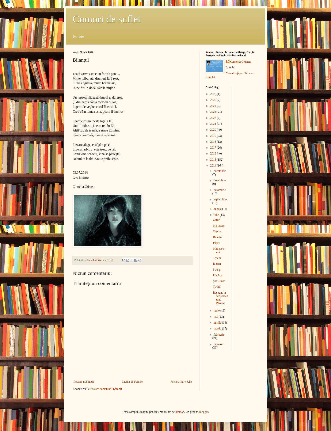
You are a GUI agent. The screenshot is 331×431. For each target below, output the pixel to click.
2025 (213, 100)
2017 (213, 147)
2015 (213, 159)
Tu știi (217, 286)
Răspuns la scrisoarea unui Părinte (220, 298)
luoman (179, 411)
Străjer (217, 269)
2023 (213, 111)
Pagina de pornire (132, 381)
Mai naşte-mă (219, 250)
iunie (217, 310)
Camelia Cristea (240, 61)
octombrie (220, 189)
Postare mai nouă (84, 381)
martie (218, 328)
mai (216, 316)
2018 (213, 141)
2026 (213, 94)
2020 (213, 129)
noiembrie (220, 180)
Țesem (217, 258)
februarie (219, 334)
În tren (217, 263)
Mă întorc (219, 225)
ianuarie (218, 344)
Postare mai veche (181, 381)
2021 (213, 123)
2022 (213, 117)
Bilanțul (217, 237)
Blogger (203, 411)
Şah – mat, (219, 281)
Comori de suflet (107, 18)
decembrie (220, 170)
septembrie (220, 199)
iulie (217, 215)
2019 (213, 135)
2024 (213, 105)
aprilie (218, 322)
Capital (217, 231)
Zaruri (216, 219)
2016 (213, 153)
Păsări (216, 243)
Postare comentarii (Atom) (106, 388)
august (218, 208)
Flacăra (217, 275)
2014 (213, 165)
